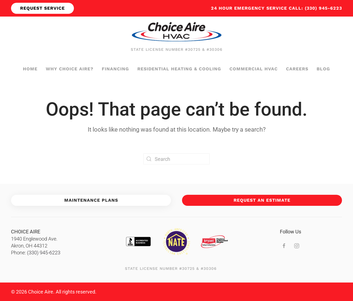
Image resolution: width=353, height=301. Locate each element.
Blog (323, 68)
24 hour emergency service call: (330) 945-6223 (276, 8)
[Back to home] (176, 31)
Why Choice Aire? (69, 68)
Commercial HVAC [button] (253, 68)
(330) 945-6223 (43, 252)
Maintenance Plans (91, 200)
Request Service (42, 8)
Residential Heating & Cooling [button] (179, 68)
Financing (115, 68)
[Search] (176, 158)
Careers (297, 68)
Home (30, 68)
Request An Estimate (262, 200)
